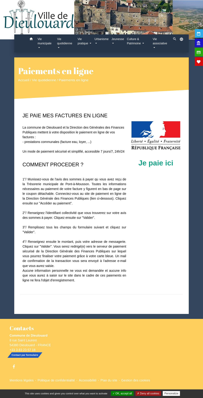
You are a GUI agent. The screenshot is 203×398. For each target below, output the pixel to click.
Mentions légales (22, 380)
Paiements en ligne (73, 80)
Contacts (22, 328)
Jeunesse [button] (118, 39)
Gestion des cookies (135, 380)
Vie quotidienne (44, 80)
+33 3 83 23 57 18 (23, 350)
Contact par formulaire (25, 354)
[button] (31, 39)
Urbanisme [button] (101, 39)
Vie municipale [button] (45, 41)
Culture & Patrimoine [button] (134, 41)
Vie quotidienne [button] (64, 41)
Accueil (23, 80)
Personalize (171, 393)
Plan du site (108, 380)
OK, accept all (122, 393)
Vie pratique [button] (83, 41)
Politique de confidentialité (56, 380)
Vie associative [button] (160, 41)
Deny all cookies (148, 393)
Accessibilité (88, 380)
